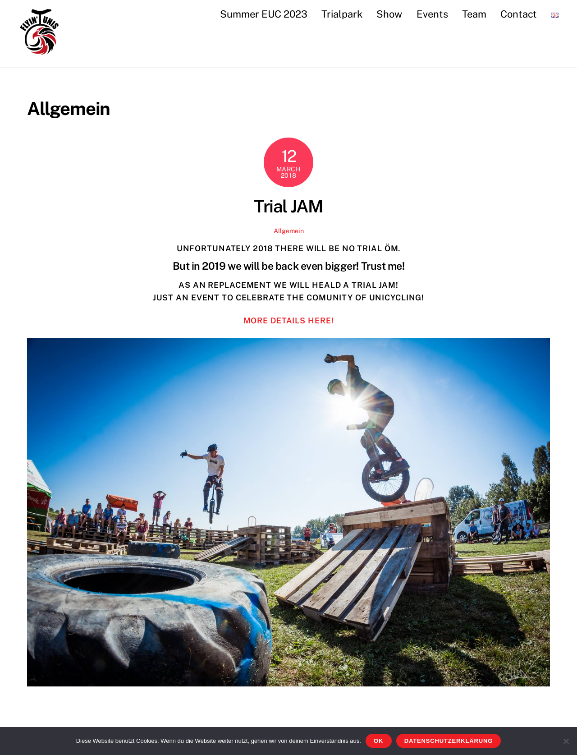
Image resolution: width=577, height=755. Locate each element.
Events (432, 14)
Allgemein (289, 231)
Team (474, 14)
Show (389, 14)
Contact (518, 14)
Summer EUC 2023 (263, 14)
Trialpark (341, 14)
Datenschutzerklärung (448, 740)
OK (378, 740)
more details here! (288, 320)
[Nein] (565, 741)
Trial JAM (288, 206)
